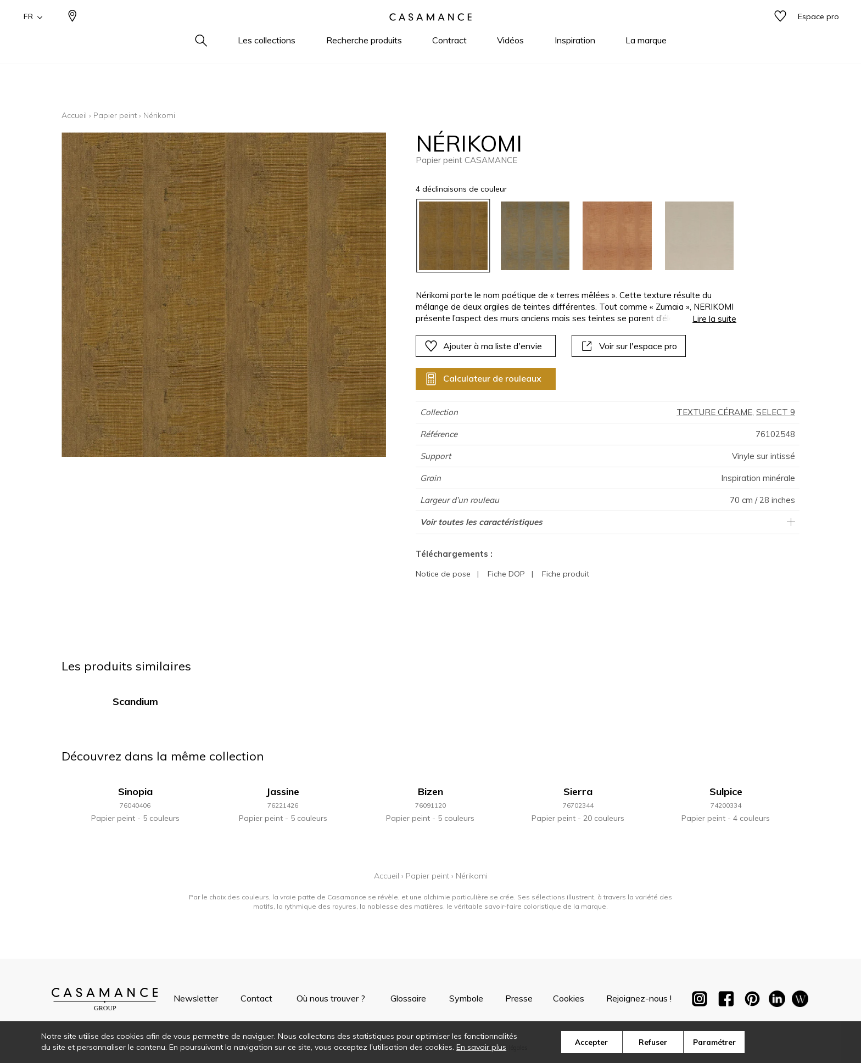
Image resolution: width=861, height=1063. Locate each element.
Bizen (430, 791)
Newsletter (196, 998)
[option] (453, 236)
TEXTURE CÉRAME (714, 412)
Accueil (74, 115)
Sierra (577, 791)
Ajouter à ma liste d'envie (483, 346)
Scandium (135, 701)
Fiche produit (565, 574)
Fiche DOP (506, 574)
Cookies (568, 998)
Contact (256, 998)
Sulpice (725, 791)
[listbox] (570, 236)
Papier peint (115, 115)
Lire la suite (714, 319)
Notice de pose (443, 574)
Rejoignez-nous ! (639, 998)
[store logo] (430, 34)
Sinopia (135, 791)
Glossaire (408, 998)
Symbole (466, 998)
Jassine (282, 791)
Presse (519, 998)
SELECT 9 (775, 412)
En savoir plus (481, 1047)
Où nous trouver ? (331, 998)
